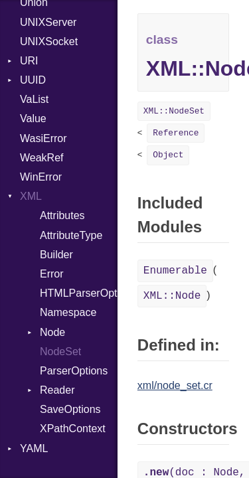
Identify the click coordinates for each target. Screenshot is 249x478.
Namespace (68, 312)
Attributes (62, 215)
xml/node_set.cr (174, 385)
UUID (33, 80)
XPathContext (73, 428)
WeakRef (42, 157)
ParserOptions (74, 370)
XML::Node (172, 296)
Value (33, 118)
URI (29, 60)
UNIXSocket (49, 41)
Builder (56, 254)
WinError (41, 177)
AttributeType (71, 235)
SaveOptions (70, 409)
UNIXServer (48, 22)
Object (168, 155)
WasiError (43, 138)
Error (52, 273)
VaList (34, 99)
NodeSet (60, 351)
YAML (34, 448)
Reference (176, 133)
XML (31, 196)
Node (52, 332)
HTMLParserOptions (79, 293)
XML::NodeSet (174, 111)
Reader (57, 390)
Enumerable (175, 271)
